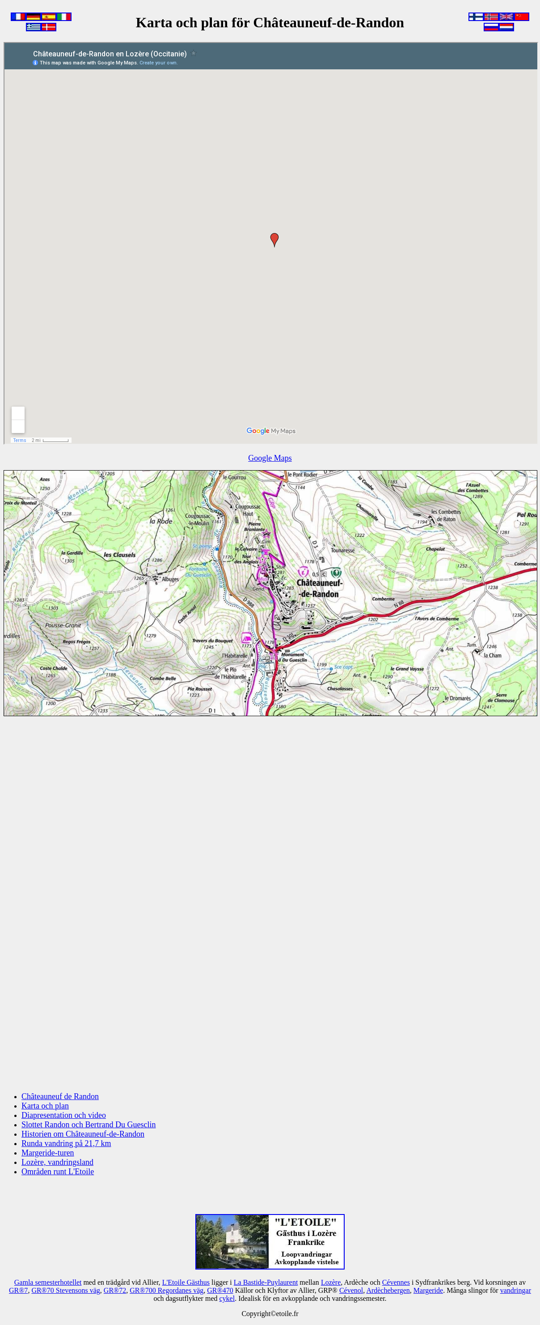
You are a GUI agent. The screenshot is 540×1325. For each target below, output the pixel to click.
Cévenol (351, 1290)
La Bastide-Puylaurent (266, 1282)
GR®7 (18, 1290)
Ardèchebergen (387, 1290)
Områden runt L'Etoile (57, 1171)
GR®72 (115, 1290)
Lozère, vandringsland (57, 1162)
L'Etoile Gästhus (186, 1282)
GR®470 (220, 1290)
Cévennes (396, 1282)
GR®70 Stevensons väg (65, 1290)
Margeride (428, 1290)
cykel (227, 1298)
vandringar (515, 1290)
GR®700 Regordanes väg (166, 1290)
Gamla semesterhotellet (48, 1282)
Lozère (331, 1282)
